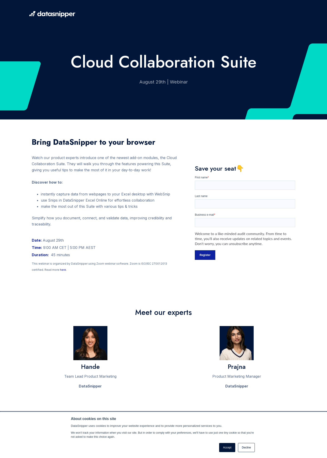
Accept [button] (227, 447)
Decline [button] (246, 447)
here (63, 269)
